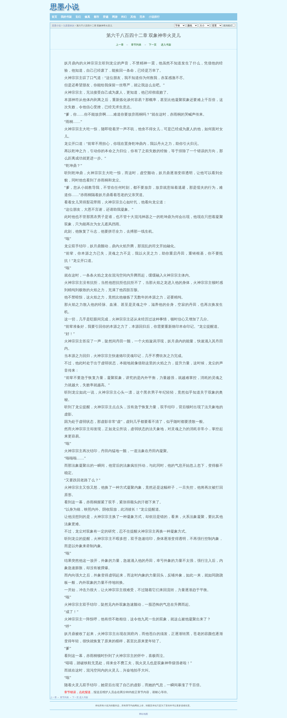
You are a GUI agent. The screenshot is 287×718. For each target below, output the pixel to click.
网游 (115, 16)
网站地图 (143, 714)
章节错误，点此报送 (77, 692)
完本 (142, 16)
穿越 (105, 16)
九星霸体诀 (68, 25)
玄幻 (78, 16)
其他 (133, 16)
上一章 (120, 44)
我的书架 (66, 16)
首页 (54, 16)
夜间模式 (227, 25)
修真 (87, 16)
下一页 (152, 44)
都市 (96, 16)
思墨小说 (64, 7)
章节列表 (136, 44)
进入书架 (166, 44)
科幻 (124, 16)
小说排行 (154, 16)
